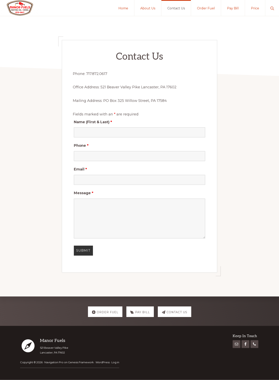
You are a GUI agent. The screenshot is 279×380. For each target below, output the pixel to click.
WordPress (103, 362)
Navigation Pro (53, 362)
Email (80, 169)
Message (83, 193)
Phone (81, 145)
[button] (272, 8)
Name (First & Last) (93, 122)
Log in (115, 362)
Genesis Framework (81, 362)
